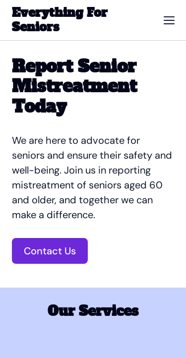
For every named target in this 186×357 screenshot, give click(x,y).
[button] (169, 20)
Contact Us (50, 250)
